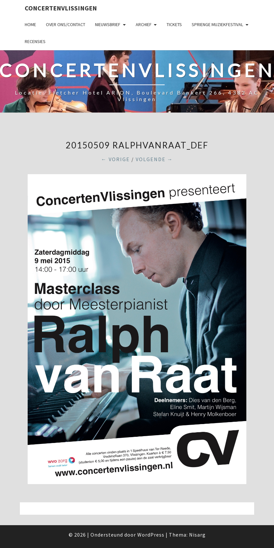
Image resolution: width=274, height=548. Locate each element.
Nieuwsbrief (107, 24)
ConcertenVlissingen (61, 8)
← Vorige (115, 159)
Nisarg (197, 534)
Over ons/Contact (65, 24)
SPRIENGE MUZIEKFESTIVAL (217, 24)
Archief (144, 24)
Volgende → (154, 159)
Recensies (35, 41)
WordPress (150, 534)
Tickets (174, 24)
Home (30, 24)
